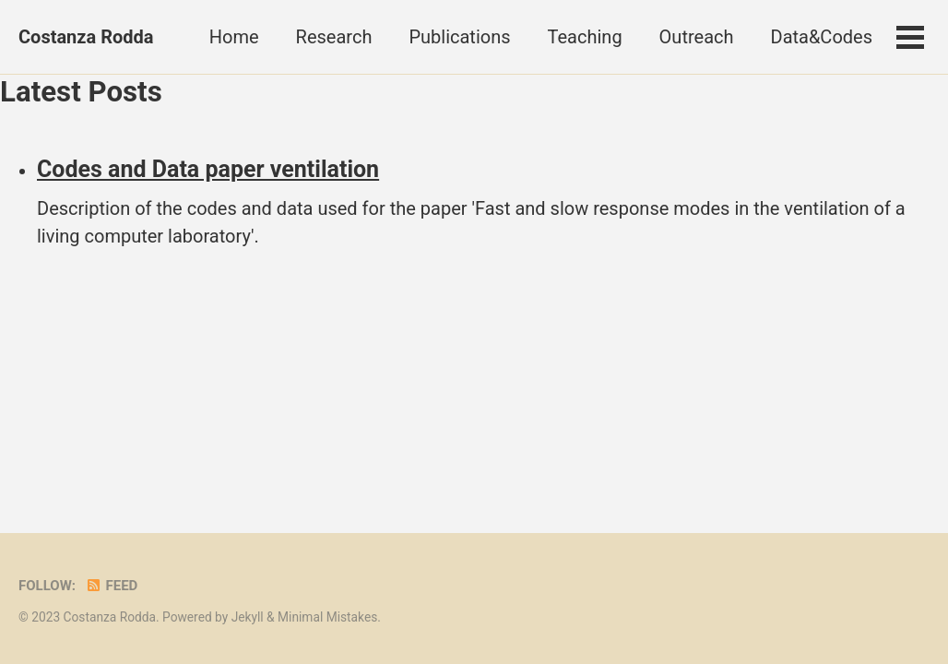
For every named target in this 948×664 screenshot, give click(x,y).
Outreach (696, 37)
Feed (111, 585)
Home (234, 37)
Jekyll (247, 617)
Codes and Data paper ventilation (208, 169)
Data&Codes (822, 37)
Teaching (585, 37)
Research (334, 37)
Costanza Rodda (86, 37)
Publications (459, 37)
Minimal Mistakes (327, 617)
